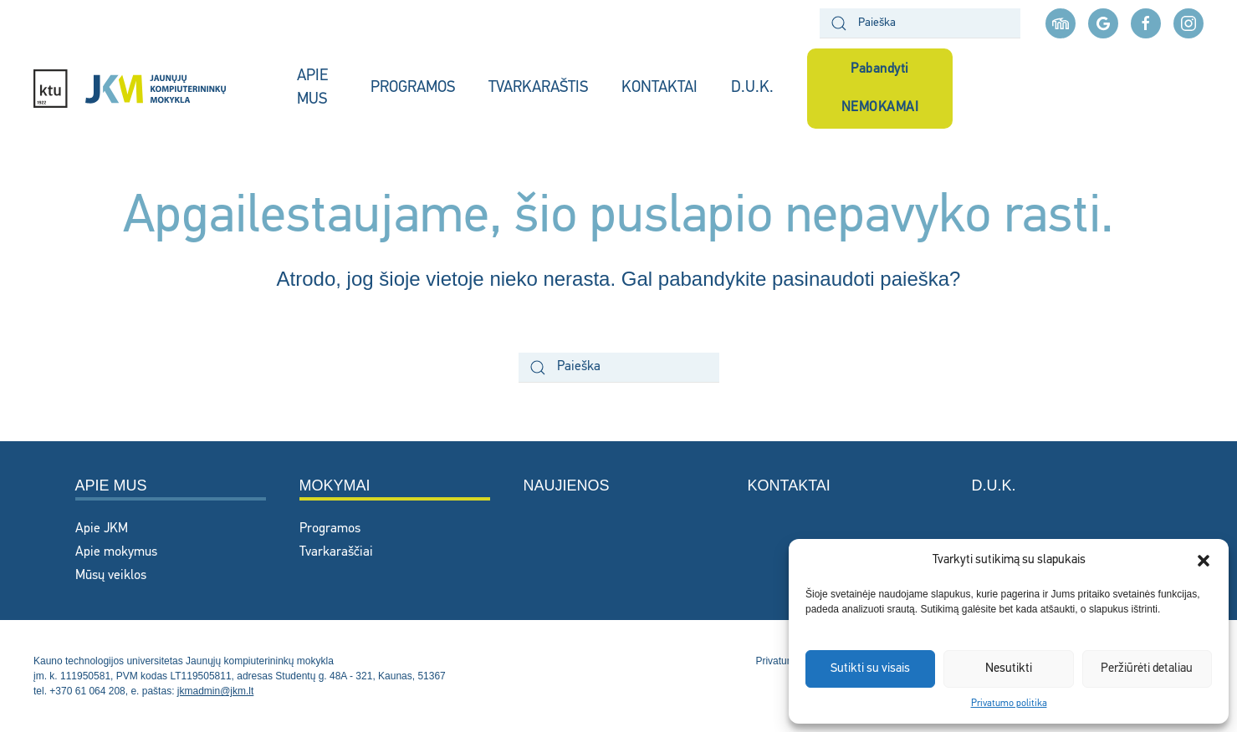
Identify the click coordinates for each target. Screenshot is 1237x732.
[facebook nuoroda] (1146, 23)
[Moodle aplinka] (1060, 23)
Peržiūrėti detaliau (1147, 669)
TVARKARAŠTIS (538, 88)
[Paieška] (920, 23)
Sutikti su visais (870, 669)
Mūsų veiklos (110, 575)
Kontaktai (789, 485)
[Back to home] (148, 88)
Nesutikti (1008, 669)
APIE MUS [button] (312, 89)
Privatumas (780, 661)
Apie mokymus (116, 552)
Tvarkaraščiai (336, 552)
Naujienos (567, 485)
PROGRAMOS (413, 88)
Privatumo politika (1009, 704)
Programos (329, 529)
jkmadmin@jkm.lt (215, 691)
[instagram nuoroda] (1188, 23)
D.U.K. (752, 88)
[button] (1203, 560)
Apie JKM (101, 529)
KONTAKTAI (659, 88)
